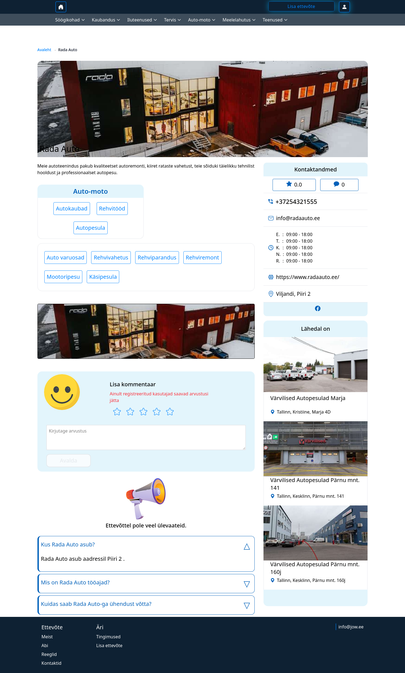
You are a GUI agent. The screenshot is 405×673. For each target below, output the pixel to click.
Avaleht (44, 49)
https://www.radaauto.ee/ (307, 277)
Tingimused (108, 637)
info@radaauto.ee (298, 218)
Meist (47, 637)
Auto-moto (90, 191)
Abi (45, 645)
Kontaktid (52, 663)
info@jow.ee (350, 627)
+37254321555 (296, 201)
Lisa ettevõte (109, 645)
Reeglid (49, 654)
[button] (146, 331)
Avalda (68, 460)
